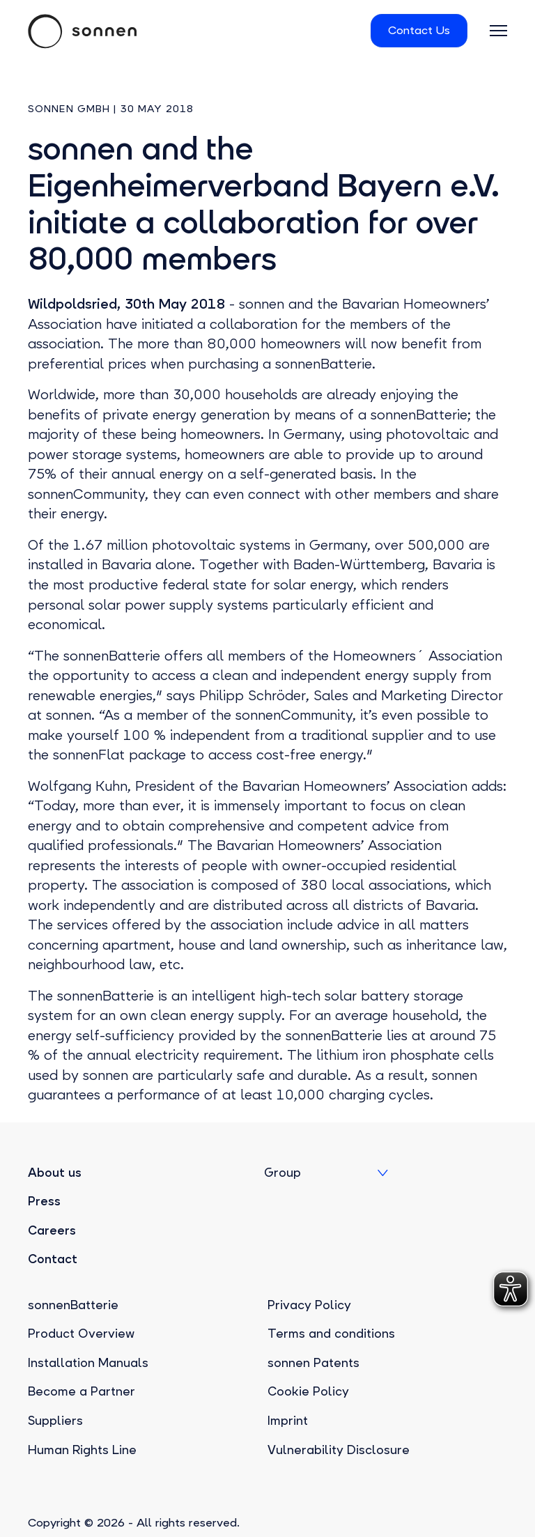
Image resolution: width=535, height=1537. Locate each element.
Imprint (288, 1421)
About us (55, 1173)
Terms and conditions (331, 1334)
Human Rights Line (82, 1450)
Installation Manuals (88, 1363)
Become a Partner (81, 1391)
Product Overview (81, 1334)
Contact (52, 1259)
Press (44, 1201)
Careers (52, 1230)
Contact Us (419, 30)
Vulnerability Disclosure (339, 1450)
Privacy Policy (309, 1305)
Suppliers (55, 1421)
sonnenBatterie (73, 1305)
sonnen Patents (313, 1363)
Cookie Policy (308, 1391)
